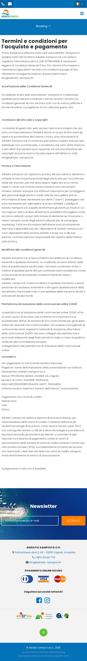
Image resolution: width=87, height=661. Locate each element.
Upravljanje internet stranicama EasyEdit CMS (43, 656)
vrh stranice (43, 632)
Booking (41, 26)
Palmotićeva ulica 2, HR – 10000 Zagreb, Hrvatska (43, 552)
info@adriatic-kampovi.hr (43, 562)
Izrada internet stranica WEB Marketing (43, 652)
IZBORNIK (82, 13)
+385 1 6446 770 (43, 557)
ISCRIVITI (73, 521)
